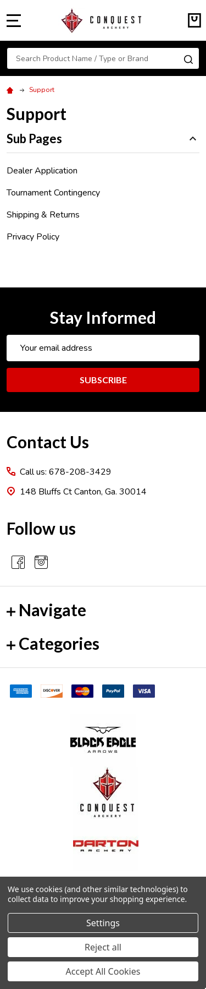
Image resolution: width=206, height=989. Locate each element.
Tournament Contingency (53, 193)
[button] (103, 740)
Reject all (103, 947)
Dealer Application (42, 171)
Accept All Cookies (103, 971)
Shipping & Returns (43, 215)
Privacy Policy (33, 237)
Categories (53, 643)
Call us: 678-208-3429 (66, 472)
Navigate (46, 610)
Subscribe (103, 379)
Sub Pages (103, 138)
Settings (103, 923)
